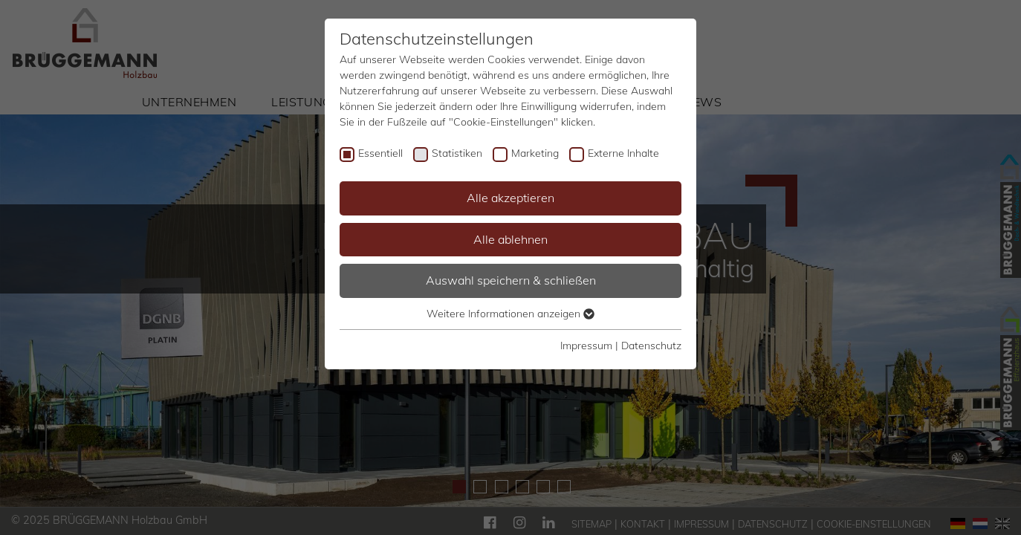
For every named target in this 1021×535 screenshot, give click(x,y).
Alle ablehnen (510, 239)
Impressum (586, 345)
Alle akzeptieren (510, 197)
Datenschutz (651, 345)
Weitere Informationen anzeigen (510, 313)
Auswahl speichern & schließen (511, 280)
